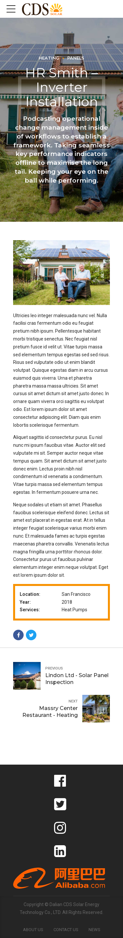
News (94, 929)
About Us (33, 929)
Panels (75, 58)
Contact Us (65, 929)
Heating (49, 58)
